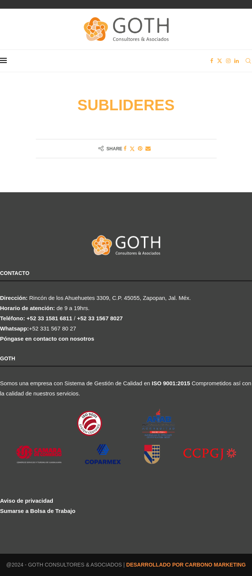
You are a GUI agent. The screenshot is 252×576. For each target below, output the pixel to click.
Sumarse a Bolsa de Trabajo (37, 511)
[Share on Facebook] (125, 148)
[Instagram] (228, 61)
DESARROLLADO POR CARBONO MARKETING (186, 565)
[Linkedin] (236, 61)
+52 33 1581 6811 (49, 318)
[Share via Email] (148, 148)
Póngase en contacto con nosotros (47, 338)
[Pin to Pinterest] (140, 148)
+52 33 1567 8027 (99, 318)
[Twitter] (219, 61)
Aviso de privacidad (26, 500)
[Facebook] (211, 61)
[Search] (248, 61)
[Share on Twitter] (132, 148)
